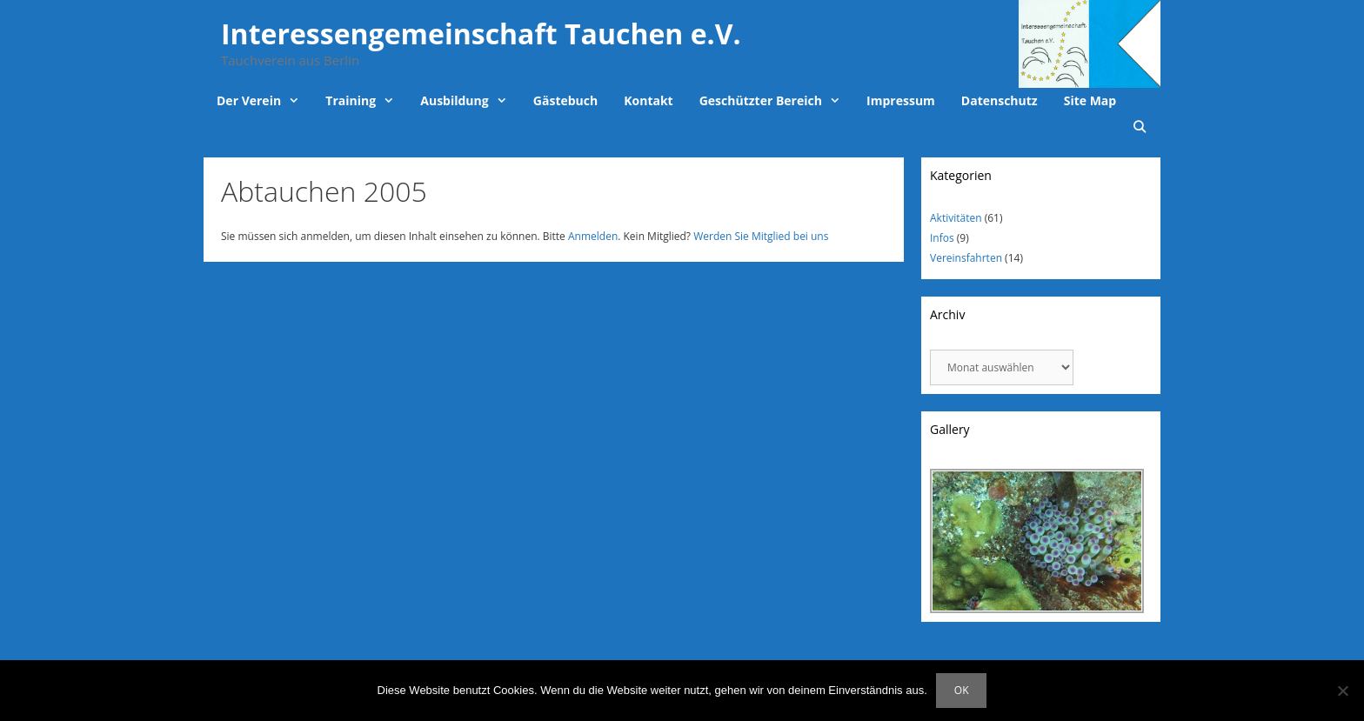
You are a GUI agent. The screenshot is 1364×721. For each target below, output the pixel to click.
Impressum (900, 100)
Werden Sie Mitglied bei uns (760, 236)
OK (961, 690)
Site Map (1090, 100)
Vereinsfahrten (966, 257)
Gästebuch (565, 100)
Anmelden (593, 236)
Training (366, 101)
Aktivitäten (956, 217)
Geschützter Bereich (776, 101)
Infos (942, 237)
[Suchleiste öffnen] (1139, 127)
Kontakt (648, 100)
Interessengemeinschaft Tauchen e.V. (481, 33)
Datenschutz (999, 100)
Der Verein (264, 101)
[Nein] (1342, 690)
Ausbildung (470, 101)
